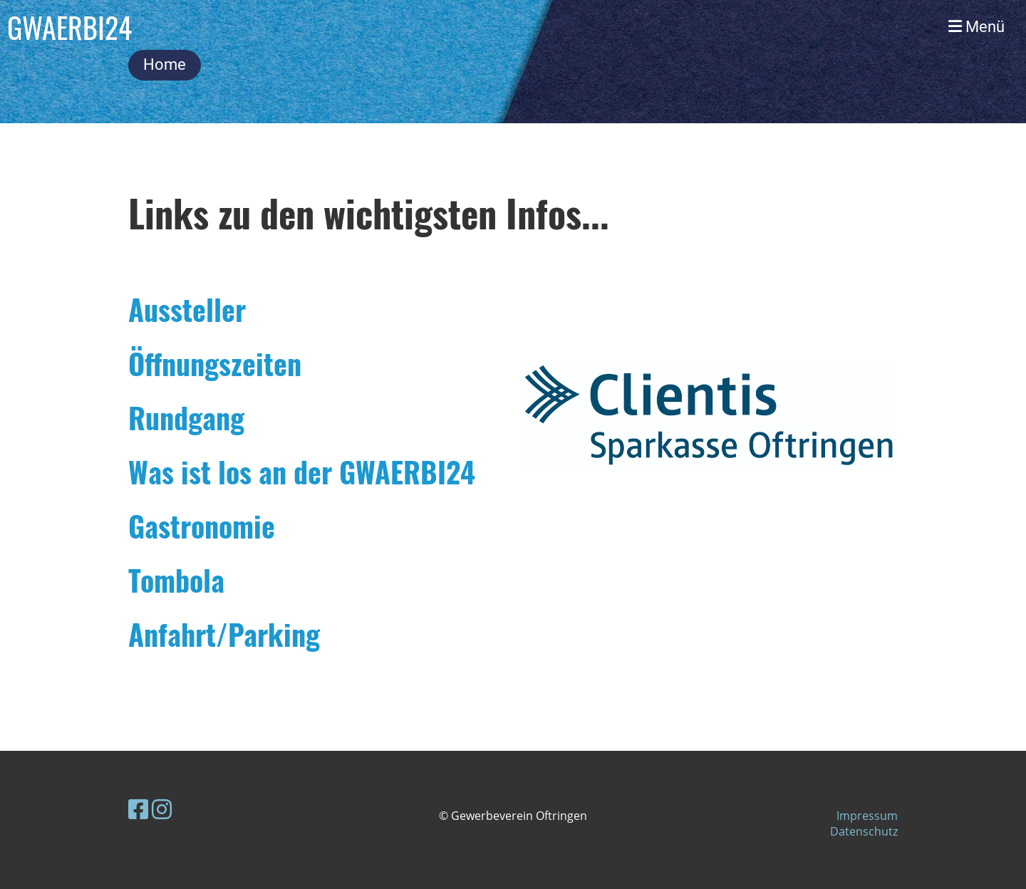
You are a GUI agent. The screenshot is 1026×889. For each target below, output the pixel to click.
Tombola (176, 579)
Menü (976, 27)
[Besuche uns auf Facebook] (138, 809)
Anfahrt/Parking (224, 634)
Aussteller (187, 309)
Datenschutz (864, 831)
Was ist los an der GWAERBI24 (301, 471)
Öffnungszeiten (214, 363)
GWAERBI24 (69, 27)
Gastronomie (201, 525)
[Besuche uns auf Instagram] (162, 809)
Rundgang (186, 417)
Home (164, 64)
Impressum (867, 815)
